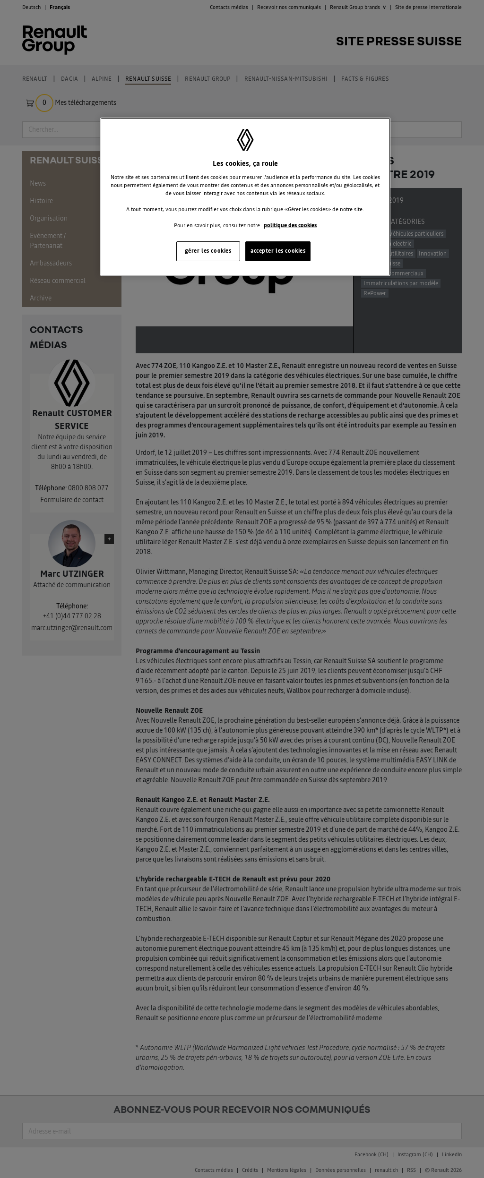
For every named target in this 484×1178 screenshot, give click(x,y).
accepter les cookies (278, 251)
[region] (245, 197)
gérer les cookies (208, 251)
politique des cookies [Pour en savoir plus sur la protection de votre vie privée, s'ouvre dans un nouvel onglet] (290, 225)
